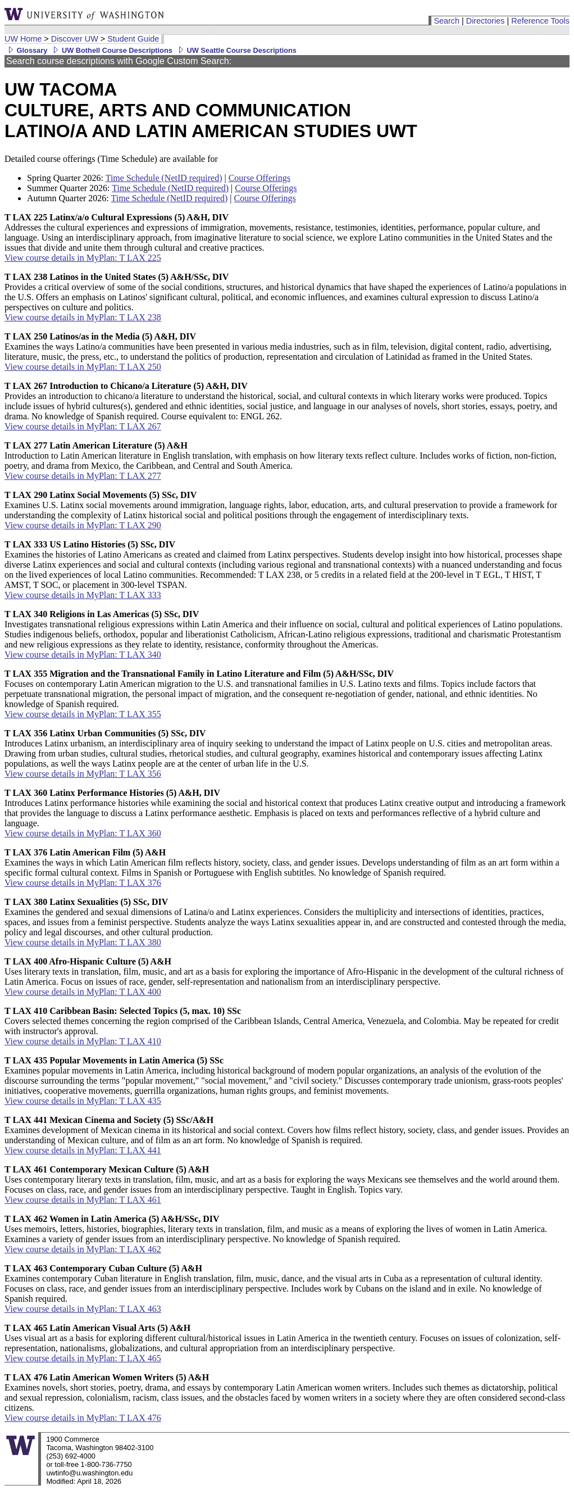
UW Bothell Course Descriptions (110, 50)
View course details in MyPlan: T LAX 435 (82, 1101)
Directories (485, 20)
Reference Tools (540, 20)
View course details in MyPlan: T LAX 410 (82, 1041)
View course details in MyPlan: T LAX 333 (82, 595)
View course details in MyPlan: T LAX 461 (82, 1199)
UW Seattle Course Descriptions (236, 50)
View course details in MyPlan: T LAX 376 (82, 882)
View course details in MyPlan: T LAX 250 (82, 367)
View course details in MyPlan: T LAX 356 (82, 773)
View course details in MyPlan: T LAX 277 (82, 476)
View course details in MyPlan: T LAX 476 (82, 1418)
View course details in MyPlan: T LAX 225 (82, 257)
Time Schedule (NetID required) (164, 178)
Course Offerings (259, 178)
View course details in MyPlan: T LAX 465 (82, 1358)
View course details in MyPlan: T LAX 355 (82, 714)
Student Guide (133, 38)
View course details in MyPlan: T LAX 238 (82, 317)
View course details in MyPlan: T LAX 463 (82, 1309)
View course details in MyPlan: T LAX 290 (82, 525)
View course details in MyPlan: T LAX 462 (82, 1249)
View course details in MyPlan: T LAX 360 (82, 833)
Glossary (25, 50)
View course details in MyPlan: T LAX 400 (82, 992)
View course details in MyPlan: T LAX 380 (82, 942)
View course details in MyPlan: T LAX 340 (82, 654)
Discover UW (74, 38)
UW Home (23, 38)
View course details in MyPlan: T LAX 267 (82, 426)
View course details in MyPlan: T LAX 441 (82, 1150)
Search (446, 20)
